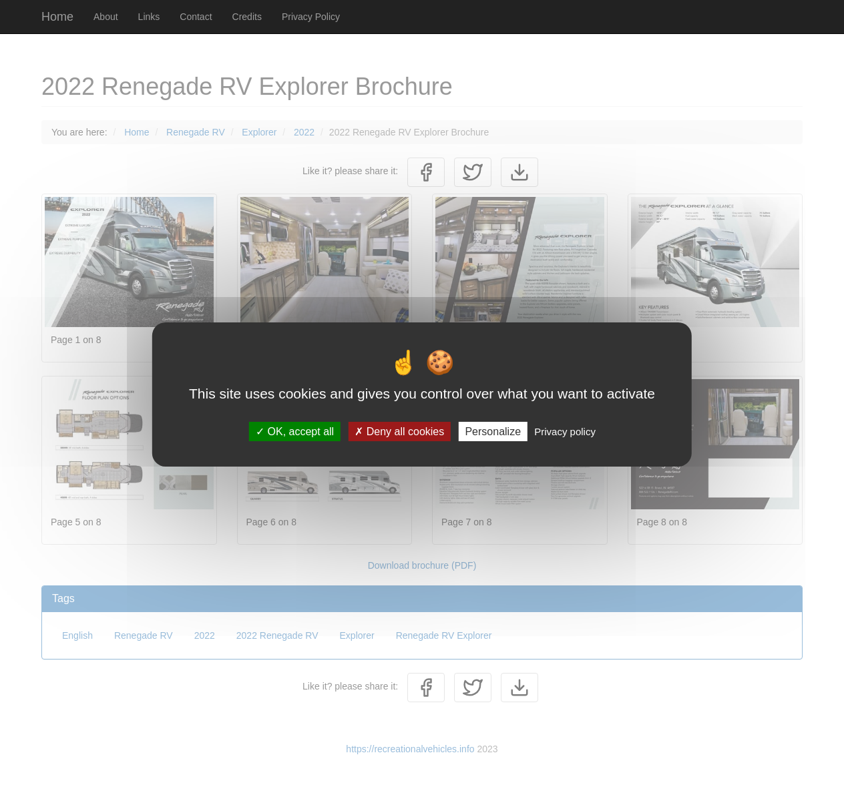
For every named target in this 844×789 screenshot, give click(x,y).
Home (57, 16)
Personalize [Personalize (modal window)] (493, 431)
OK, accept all (295, 431)
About (105, 16)
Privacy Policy (311, 16)
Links (149, 16)
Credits (247, 16)
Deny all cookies (399, 431)
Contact (196, 16)
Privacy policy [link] (565, 431)
